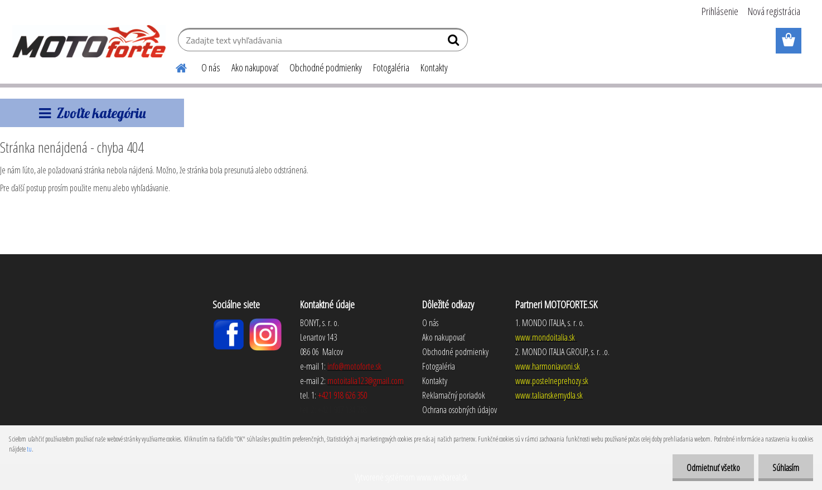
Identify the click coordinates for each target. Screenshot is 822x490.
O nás (210, 67)
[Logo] (89, 41)
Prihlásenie (720, 11)
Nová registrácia (774, 11)
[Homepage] (174, 66)
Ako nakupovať (254, 67)
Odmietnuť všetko (713, 468)
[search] (454, 42)
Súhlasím (785, 468)
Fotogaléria (391, 67)
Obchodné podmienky (325, 67)
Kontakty (434, 67)
